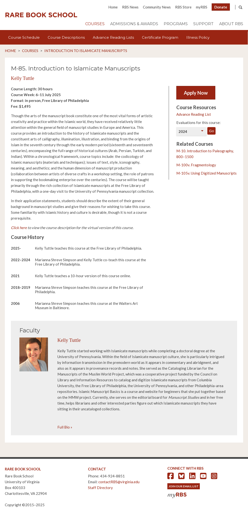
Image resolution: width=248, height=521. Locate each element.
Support (203, 24)
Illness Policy (197, 37)
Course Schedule (24, 37)
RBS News (130, 7)
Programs (176, 24)
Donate (220, 7)
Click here (19, 227)
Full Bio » (64, 427)
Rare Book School (41, 15)
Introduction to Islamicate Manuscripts (85, 50)
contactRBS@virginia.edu (119, 482)
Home (113, 7)
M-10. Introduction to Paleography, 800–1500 (205, 154)
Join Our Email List (184, 486)
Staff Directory (100, 487)
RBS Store (183, 7)
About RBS (231, 24)
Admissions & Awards (134, 24)
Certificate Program (160, 37)
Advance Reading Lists (113, 37)
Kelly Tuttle (22, 78)
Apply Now (196, 93)
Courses (95, 24)
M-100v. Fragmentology (196, 165)
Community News (157, 7)
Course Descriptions (66, 37)
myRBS (201, 7)
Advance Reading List (193, 114)
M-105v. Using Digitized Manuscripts (206, 173)
